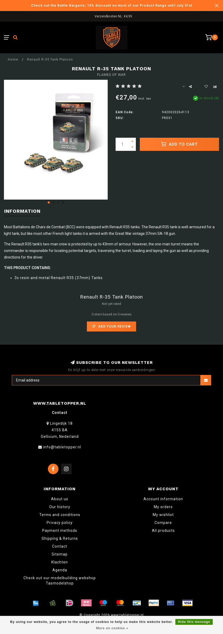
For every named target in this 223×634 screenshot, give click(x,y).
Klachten (59, 562)
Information (22, 211)
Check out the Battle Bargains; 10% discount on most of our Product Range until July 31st (111, 5)
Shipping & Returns (60, 538)
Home (13, 59)
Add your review (111, 326)
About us (59, 499)
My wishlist (163, 515)
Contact (59, 546)
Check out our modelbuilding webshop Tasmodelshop (59, 580)
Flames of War (111, 75)
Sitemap (60, 554)
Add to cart (179, 144)
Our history (59, 507)
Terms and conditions (59, 515)
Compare (163, 523)
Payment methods (59, 530)
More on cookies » (112, 628)
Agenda (59, 570)
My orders (163, 507)
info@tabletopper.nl (62, 447)
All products (163, 530)
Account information (163, 499)
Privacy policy (60, 523)
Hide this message (194, 622)
